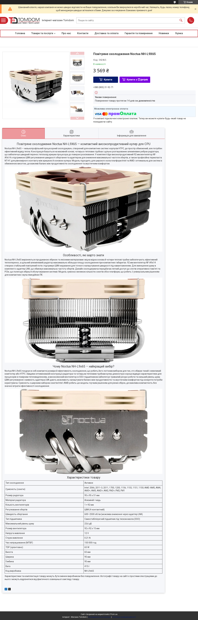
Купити (108, 79)
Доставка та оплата (106, 33)
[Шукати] (181, 20)
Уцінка (179, 33)
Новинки (164, 33)
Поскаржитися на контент (99, 617)
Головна (20, 33)
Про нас (66, 33)
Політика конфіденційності (124, 617)
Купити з (137, 79)
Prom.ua (113, 614)
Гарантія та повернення (139, 33)
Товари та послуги (42, 33)
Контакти (82, 33)
